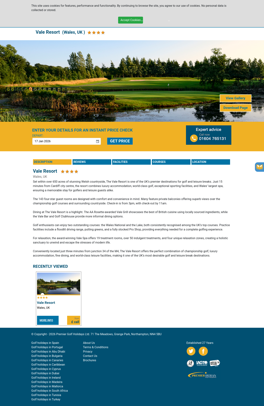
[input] (63, 141)
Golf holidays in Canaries (47, 360)
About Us (89, 343)
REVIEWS (79, 162)
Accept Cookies (130, 16)
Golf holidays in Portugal (47, 347)
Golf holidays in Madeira (46, 382)
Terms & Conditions (96, 347)
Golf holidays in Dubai (45, 373)
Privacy (88, 351)
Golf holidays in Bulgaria (47, 356)
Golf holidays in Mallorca (47, 386)
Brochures (89, 360)
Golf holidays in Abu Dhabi (48, 351)
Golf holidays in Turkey (45, 399)
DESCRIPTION (43, 162)
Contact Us (90, 356)
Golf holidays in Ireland (46, 377)
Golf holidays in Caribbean (48, 364)
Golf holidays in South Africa (49, 390)
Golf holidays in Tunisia (46, 395)
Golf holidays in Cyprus (46, 369)
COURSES (159, 162)
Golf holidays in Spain (45, 343)
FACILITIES (120, 162)
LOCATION (199, 162)
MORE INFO (46, 320)
